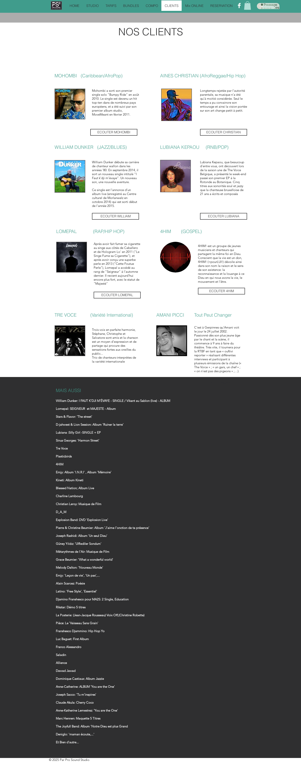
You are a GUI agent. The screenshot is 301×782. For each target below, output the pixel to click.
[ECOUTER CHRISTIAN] (223, 132)
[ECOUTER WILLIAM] (115, 216)
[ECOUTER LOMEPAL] (117, 295)
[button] (247, 5)
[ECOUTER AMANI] (217, 383)
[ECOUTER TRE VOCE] (117, 380)
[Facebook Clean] (239, 5)
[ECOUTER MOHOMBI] (113, 132)
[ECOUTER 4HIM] (221, 291)
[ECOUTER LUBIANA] (223, 216)
